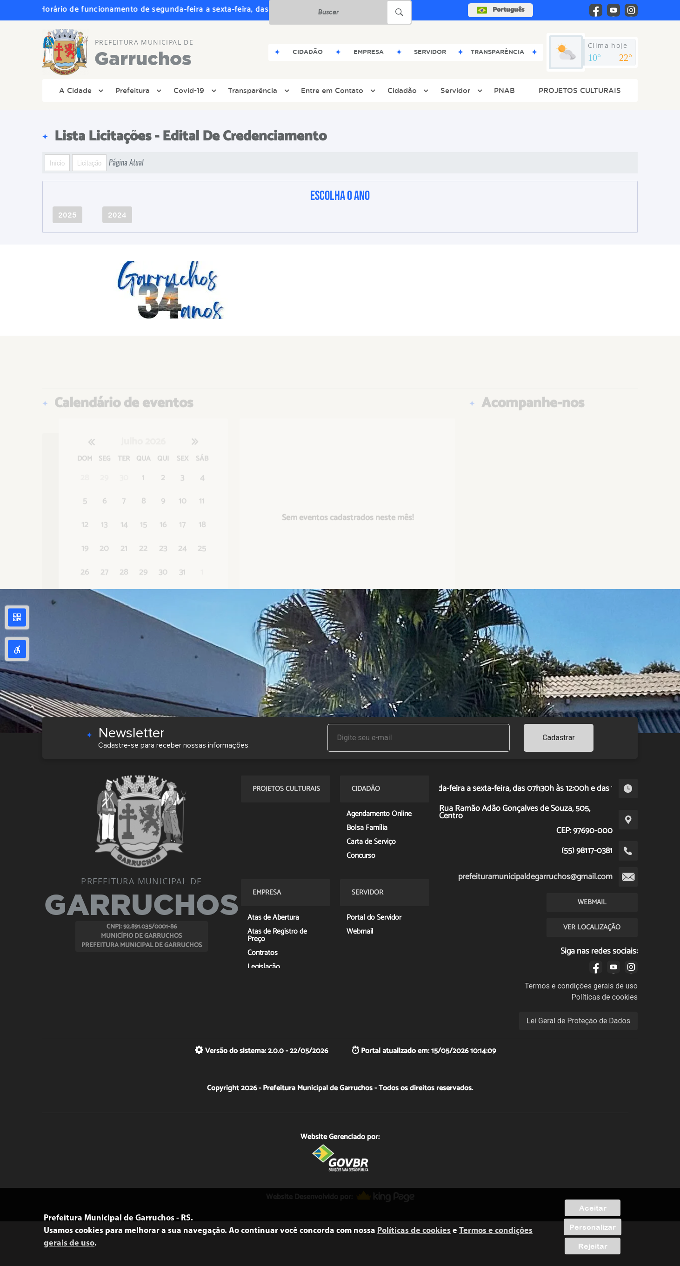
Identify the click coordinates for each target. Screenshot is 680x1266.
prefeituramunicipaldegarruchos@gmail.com (535, 877)
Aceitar (593, 1208)
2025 (67, 215)
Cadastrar (558, 737)
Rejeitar (592, 1246)
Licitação (89, 162)
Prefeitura (137, 90)
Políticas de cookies (605, 997)
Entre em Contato (337, 90)
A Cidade (80, 90)
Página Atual (126, 162)
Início (57, 162)
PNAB (504, 90)
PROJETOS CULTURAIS (580, 90)
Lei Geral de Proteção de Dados (578, 1020)
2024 (117, 215)
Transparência (257, 90)
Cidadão (407, 90)
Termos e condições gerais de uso (581, 985)
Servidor (460, 90)
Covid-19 (193, 90)
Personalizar (592, 1227)
